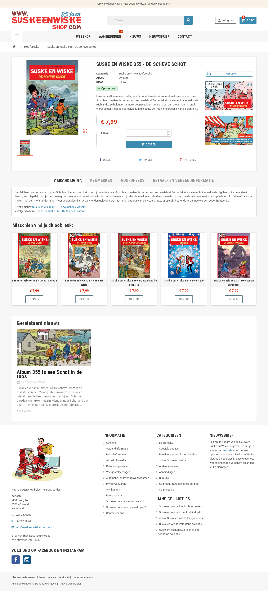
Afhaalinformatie (116, 460)
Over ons (111, 442)
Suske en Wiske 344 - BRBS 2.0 (184, 280)
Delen (105, 159)
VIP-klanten (113, 489)
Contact (185, 36)
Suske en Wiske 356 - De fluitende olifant (60, 211)
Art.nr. (100, 77)
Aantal (104, 133)
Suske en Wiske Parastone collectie (180, 523)
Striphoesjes (166, 489)
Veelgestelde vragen (118, 472)
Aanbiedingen (167, 472)
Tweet (145, 159)
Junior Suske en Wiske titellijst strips (181, 518)
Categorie (102, 73)
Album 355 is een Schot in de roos (49, 374)
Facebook (16, 559)
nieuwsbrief (229, 450)
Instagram (27, 559)
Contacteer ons (115, 513)
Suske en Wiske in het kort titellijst (179, 512)
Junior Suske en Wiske (172, 460)
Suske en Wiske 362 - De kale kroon (34, 280)
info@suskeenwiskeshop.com (34, 527)
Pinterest (189, 159)
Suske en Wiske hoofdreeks (135, 73)
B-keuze (164, 477)
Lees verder (24, 411)
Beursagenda (114, 495)
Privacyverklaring (116, 483)
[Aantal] (147, 133)
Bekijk (34, 299)
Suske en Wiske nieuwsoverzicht (125, 501)
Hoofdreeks (166, 442)
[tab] (68, 180)
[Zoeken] (150, 20)
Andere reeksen (168, 466)
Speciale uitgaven (169, 448)
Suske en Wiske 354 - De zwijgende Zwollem (58, 206)
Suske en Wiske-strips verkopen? (126, 507)
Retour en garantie (117, 466)
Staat (99, 82)
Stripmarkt (165, 483)
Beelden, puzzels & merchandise (178, 454)
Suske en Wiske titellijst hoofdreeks (180, 506)
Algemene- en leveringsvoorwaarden (127, 477)
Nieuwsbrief (159, 36)
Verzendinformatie (117, 448)
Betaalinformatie (116, 454)
